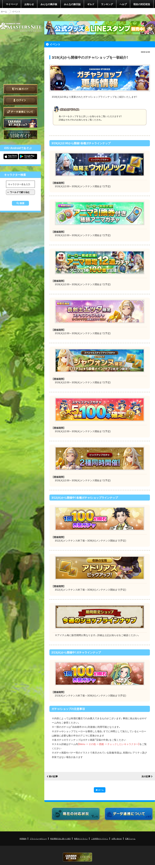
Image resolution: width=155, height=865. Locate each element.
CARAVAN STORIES (77, 857)
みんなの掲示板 (49, 4)
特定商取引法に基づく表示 (60, 838)
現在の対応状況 (141, 4)
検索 (22, 203)
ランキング (107, 4)
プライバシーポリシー (38, 838)
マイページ (12, 4)
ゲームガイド (20, 134)
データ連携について (20, 111)
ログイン (20, 100)
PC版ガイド (20, 89)
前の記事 (53, 776)
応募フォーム (130, 838)
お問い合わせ (117, 838)
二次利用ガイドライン (99, 838)
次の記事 (146, 776)
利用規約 (23, 838)
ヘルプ (123, 4)
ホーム (4, 11)
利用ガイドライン (81, 838)
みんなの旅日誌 (72, 4)
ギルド (90, 4)
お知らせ (29, 4)
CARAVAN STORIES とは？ (20, 123)
